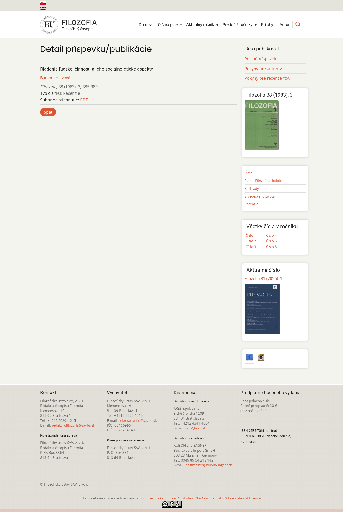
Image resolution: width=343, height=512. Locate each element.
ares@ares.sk (195, 428)
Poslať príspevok (260, 58)
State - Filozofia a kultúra (264, 180)
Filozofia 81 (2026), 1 (263, 278)
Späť (48, 112)
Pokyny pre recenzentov (267, 78)
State (248, 173)
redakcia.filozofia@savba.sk (73, 425)
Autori (284, 24)
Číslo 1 (251, 235)
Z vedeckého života (260, 196)
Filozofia (79, 22)
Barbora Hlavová (55, 77)
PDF (84, 100)
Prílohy (267, 24)
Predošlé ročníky (238, 24)
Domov (145, 24)
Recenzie (251, 204)
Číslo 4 (271, 235)
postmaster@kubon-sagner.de (209, 465)
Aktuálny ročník (200, 24)
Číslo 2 (251, 241)
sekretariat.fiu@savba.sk (138, 420)
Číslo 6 (271, 246)
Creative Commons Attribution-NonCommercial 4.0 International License (203, 498)
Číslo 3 (251, 246)
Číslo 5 (271, 241)
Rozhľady (252, 188)
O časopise (168, 24)
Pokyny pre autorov (263, 68)
